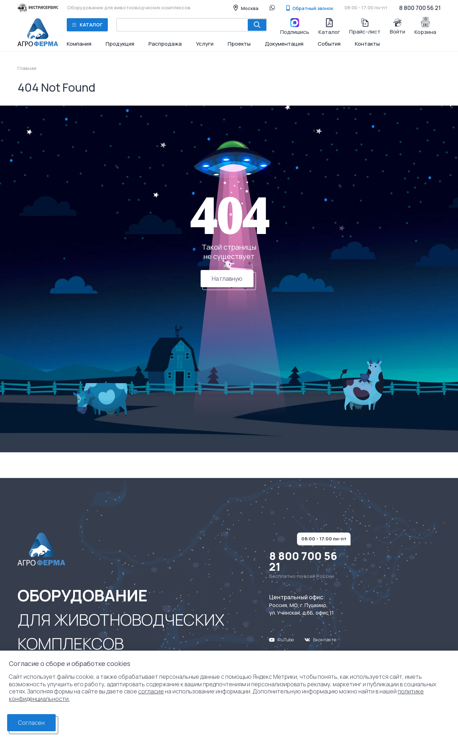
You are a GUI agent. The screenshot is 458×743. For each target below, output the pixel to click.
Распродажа (165, 43)
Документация (284, 43)
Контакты (367, 43)
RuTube (281, 639)
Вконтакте (320, 639)
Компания (79, 43)
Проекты (239, 43)
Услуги (204, 43)
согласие (151, 691)
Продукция (120, 43)
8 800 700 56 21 (420, 8)
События (329, 43)
